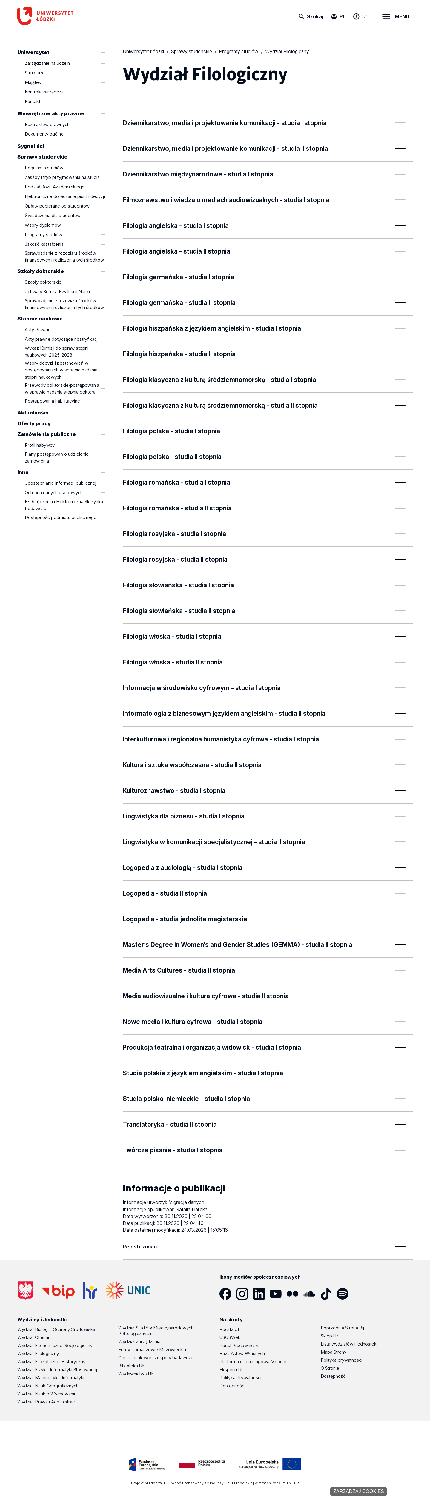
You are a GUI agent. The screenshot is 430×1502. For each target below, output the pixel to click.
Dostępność (231, 1386)
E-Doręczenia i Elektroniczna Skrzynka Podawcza (64, 505)
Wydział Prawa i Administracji (46, 1402)
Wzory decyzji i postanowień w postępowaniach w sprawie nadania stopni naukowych (61, 370)
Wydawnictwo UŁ (136, 1374)
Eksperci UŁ (231, 1369)
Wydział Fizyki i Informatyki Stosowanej (57, 1369)
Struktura (34, 73)
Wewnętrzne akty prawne (50, 113)
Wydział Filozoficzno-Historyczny (51, 1361)
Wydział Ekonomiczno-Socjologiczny (55, 1345)
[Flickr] (294, 1294)
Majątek (33, 82)
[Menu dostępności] (359, 16)
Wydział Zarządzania (139, 1341)
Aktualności (32, 413)
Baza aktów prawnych (47, 125)
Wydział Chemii (33, 1337)
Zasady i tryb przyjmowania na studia (62, 177)
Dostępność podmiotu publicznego (60, 517)
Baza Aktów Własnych (242, 1353)
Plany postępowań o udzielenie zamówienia (57, 457)
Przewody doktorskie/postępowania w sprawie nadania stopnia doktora (62, 388)
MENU (402, 16)
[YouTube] (278, 1294)
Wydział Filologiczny (38, 1353)
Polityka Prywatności (240, 1377)
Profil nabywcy (40, 445)
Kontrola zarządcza (44, 92)
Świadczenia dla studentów (53, 215)
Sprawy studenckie (42, 157)
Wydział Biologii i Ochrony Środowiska (56, 1329)
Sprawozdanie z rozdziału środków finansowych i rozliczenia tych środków (64, 256)
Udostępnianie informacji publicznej (60, 483)
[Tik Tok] (328, 1294)
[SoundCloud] (311, 1294)
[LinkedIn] (261, 1294)
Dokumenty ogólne (44, 134)
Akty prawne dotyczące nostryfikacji (62, 339)
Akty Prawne (38, 330)
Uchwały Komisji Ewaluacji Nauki (57, 292)
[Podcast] (361, 1294)
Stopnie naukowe (40, 319)
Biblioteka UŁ (131, 1366)
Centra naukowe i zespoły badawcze (156, 1357)
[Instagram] (244, 1294)
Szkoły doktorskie (40, 271)
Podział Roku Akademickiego (55, 187)
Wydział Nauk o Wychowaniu (46, 1394)
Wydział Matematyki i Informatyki (50, 1377)
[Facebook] (227, 1294)
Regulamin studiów (44, 168)
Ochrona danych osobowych (54, 493)
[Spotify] (345, 1294)
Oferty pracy (33, 423)
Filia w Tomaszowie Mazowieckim (153, 1349)
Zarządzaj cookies (358, 1491)
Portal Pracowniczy (238, 1345)
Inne (23, 472)
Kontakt (32, 102)
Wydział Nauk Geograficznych (48, 1386)
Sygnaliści (30, 146)
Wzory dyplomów (43, 225)
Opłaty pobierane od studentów (57, 206)
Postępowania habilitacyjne (52, 401)
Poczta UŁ (229, 1329)
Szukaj (315, 16)
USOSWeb (230, 1337)
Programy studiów (43, 234)
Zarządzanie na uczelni (48, 63)
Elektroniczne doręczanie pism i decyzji (65, 196)
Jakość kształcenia (44, 244)
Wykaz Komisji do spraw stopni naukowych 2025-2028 (56, 351)
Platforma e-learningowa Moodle (252, 1361)
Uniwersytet (33, 52)
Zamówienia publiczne (46, 434)
